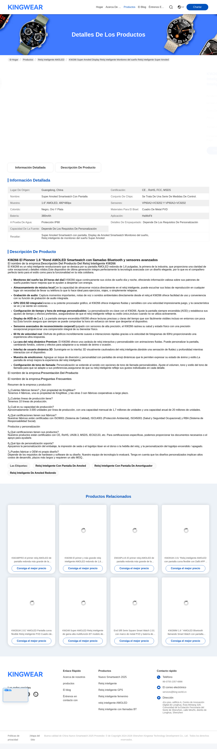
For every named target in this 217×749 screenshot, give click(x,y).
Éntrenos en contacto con (156, 7)
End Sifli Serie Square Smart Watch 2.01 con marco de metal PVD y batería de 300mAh (134, 632)
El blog (67, 690)
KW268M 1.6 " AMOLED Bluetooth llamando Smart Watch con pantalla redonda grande (185, 632)
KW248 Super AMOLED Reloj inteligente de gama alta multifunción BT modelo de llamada (82, 632)
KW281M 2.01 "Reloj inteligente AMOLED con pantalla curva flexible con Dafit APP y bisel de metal (185, 560)
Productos (28, 59)
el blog (142, 7)
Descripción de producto (78, 167)
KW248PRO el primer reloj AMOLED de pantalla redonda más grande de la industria (32, 560)
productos (129, 7)
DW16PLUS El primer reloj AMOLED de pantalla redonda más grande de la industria (134, 560)
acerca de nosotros (113, 7)
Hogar (99, 7)
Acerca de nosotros (74, 677)
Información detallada (30, 167)
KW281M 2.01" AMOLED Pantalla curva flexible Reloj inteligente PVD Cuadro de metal (31, 632)
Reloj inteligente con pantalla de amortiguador (123, 465)
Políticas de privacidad (13, 737)
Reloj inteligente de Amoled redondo (33, 472)
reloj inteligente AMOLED (51, 59)
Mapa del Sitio (35, 737)
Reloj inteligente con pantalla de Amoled (61, 465)
